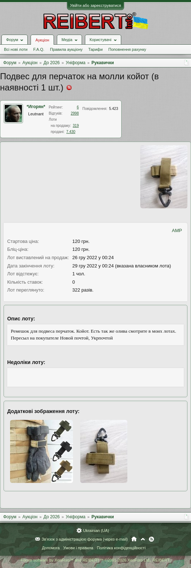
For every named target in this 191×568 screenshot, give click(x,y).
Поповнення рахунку (127, 49)
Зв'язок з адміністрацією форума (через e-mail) (85, 539)
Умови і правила (78, 548)
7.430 (70, 132)
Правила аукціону (66, 49)
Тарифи (95, 49)
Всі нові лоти (15, 49)
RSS (151, 539)
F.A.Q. (38, 49)
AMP (177, 230)
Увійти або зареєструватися (95, 5)
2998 (75, 113)
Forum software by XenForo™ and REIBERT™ (95, 560)
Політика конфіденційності (121, 548)
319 (76, 126)
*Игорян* (36, 106)
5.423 (113, 109)
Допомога (50, 548)
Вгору (142, 539)
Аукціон (42, 40)
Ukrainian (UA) (96, 530)
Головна (134, 539)
